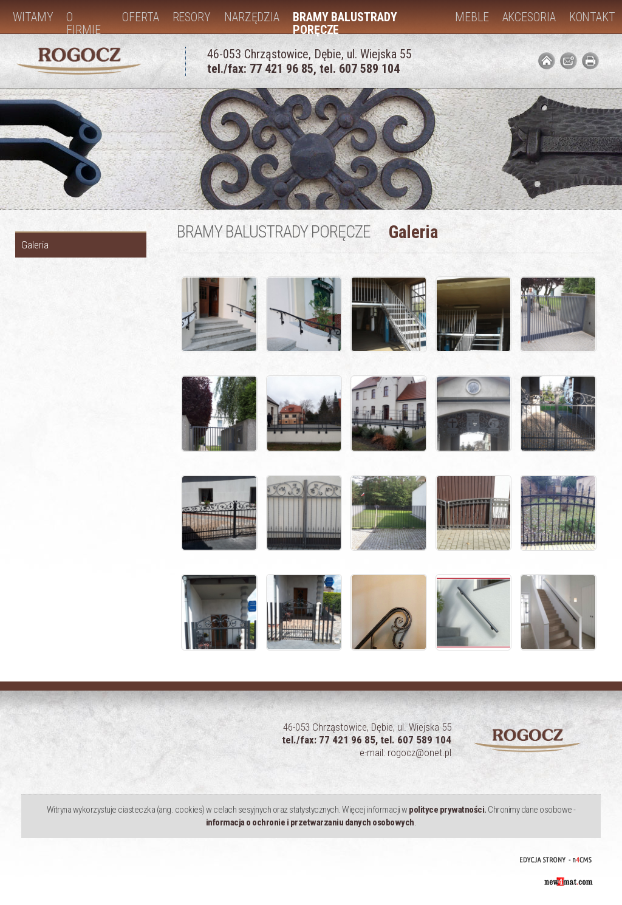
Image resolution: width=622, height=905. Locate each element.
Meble (472, 17)
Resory (192, 17)
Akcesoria (529, 17)
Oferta (140, 17)
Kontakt (592, 17)
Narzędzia (251, 17)
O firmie (83, 21)
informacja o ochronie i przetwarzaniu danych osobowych (310, 822)
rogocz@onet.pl (419, 752)
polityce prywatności (446, 809)
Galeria (35, 245)
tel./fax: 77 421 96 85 (260, 68)
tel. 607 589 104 (360, 68)
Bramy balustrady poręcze (345, 21)
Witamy (33, 17)
